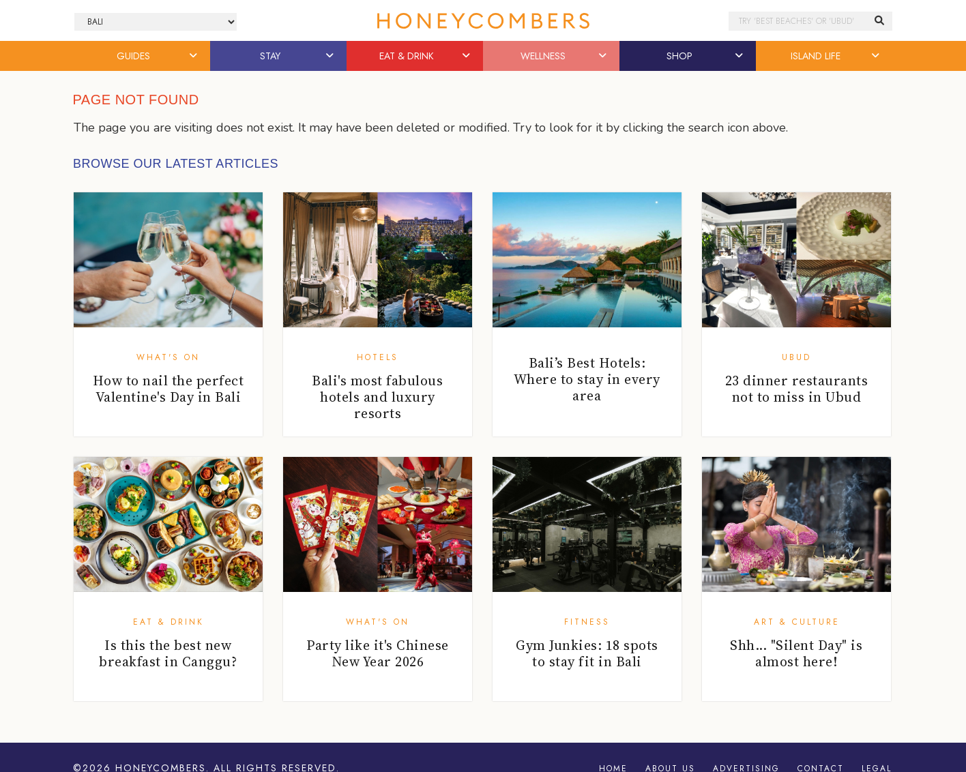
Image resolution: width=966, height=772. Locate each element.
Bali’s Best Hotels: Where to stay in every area (587, 379)
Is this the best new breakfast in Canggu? (168, 653)
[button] (194, 56)
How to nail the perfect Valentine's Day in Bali (168, 388)
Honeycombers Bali (483, 21)
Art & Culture (797, 622)
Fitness (587, 622)
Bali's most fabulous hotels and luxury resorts (377, 397)
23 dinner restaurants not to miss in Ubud (796, 388)
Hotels (377, 357)
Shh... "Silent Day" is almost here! (796, 653)
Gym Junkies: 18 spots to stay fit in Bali (587, 653)
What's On (168, 357)
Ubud (796, 357)
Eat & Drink (168, 622)
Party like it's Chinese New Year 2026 (377, 653)
